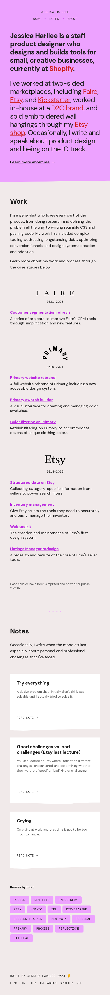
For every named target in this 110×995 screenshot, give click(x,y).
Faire (90, 91)
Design (19, 900)
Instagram (48, 983)
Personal (83, 919)
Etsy (16, 99)
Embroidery (68, 900)
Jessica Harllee (55, 12)
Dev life (42, 900)
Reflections (69, 928)
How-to (36, 909)
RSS (79, 983)
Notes (54, 19)
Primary (20, 928)
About (72, 19)
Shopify (61, 68)
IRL (54, 909)
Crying (24, 821)
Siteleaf (21, 938)
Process (43, 928)
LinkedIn (17, 983)
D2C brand (67, 108)
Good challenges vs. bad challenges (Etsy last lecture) (49, 749)
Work (37, 19)
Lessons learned (28, 919)
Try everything (33, 683)
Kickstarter (54, 99)
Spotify (66, 983)
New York (59, 919)
